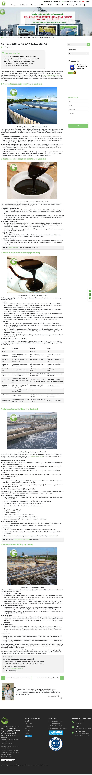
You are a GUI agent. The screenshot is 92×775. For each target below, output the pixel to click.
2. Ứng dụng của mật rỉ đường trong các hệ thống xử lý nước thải (21, 59)
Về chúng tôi (23, 5)
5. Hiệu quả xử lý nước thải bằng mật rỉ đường (16, 65)
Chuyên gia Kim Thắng (54, 696)
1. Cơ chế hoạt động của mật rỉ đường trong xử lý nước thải (20, 56)
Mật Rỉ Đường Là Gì (14, 247)
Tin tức (50, 5)
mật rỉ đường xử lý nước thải (51, 75)
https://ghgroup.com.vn (16, 668)
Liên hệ (78, 5)
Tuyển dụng (70, 5)
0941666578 (48, 1)
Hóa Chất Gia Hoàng (37, 456)
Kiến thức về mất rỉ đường (12, 37)
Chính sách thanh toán (54, 721)
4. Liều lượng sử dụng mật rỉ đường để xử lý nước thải (18, 63)
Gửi (78, 125)
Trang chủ (14, 5)
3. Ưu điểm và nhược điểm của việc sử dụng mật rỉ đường (19, 61)
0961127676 (57, 1)
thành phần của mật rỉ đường (22, 539)
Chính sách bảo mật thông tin (56, 728)
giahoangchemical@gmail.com (72, 1)
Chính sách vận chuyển (54, 726)
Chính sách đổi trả (53, 723)
